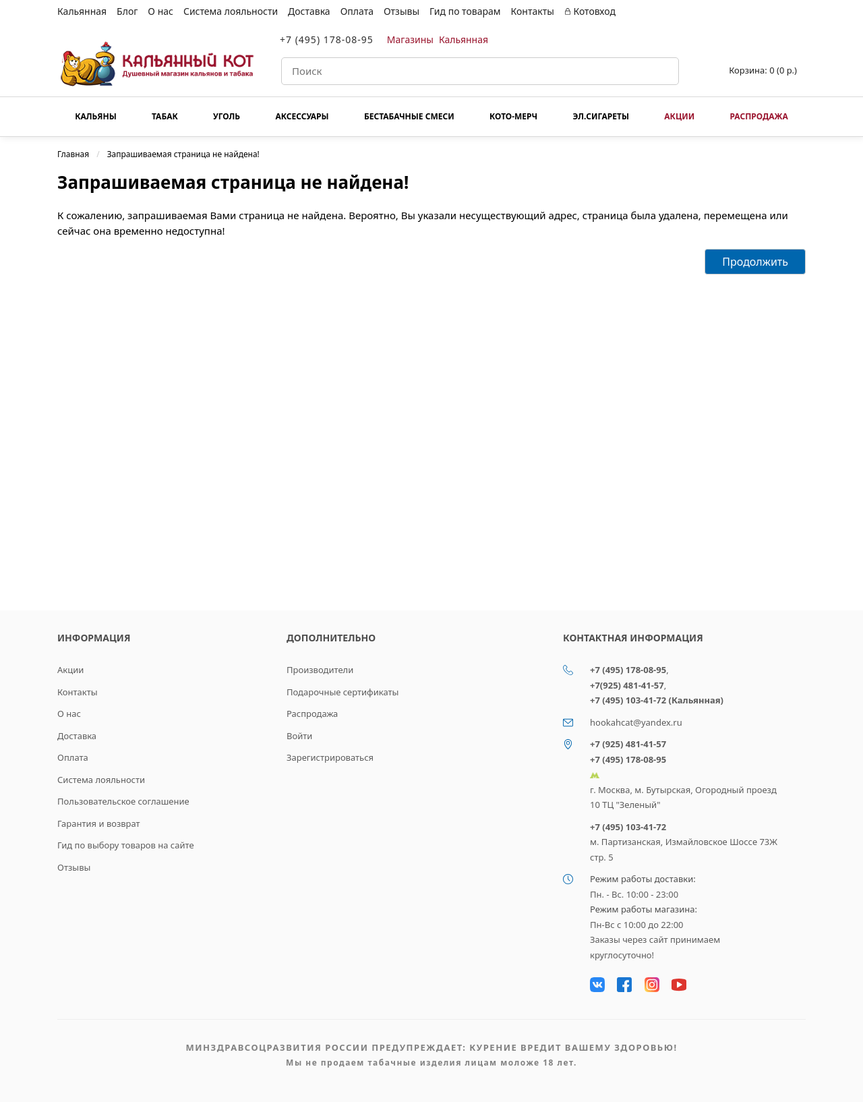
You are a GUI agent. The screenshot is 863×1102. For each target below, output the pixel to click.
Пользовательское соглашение (123, 801)
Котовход (590, 11)
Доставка (309, 11)
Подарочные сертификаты (342, 692)
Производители (320, 670)
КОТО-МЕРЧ (513, 116)
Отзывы (401, 11)
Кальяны (96, 116)
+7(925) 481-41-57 (627, 685)
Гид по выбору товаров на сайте (125, 845)
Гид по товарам (464, 11)
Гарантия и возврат (98, 823)
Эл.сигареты (600, 116)
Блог (127, 11)
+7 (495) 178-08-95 (327, 39)
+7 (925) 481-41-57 (628, 744)
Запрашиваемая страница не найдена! (183, 154)
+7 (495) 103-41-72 (628, 827)
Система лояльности (230, 11)
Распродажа (758, 116)
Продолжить (755, 261)
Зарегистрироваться (330, 757)
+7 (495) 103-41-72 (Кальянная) (656, 700)
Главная (73, 154)
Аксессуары (301, 116)
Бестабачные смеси (409, 116)
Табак (165, 116)
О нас (160, 11)
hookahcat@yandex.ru (636, 722)
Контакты (532, 11)
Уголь (226, 116)
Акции (679, 116)
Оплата (357, 11)
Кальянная (82, 11)
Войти (299, 736)
